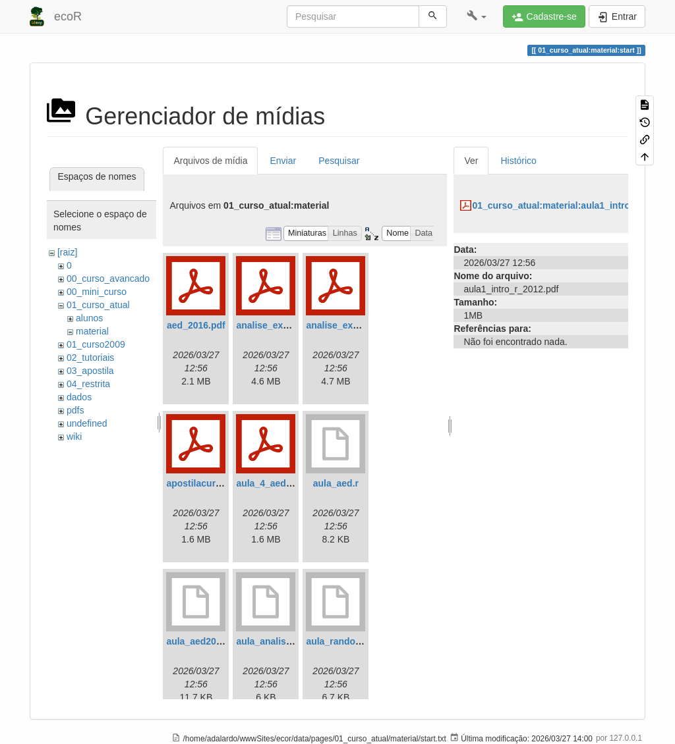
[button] (477, 16)
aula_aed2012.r (199, 641)
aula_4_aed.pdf (269, 483)
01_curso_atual (98, 305)
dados (79, 397)
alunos (89, 318)
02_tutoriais (90, 357)
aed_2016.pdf (196, 325)
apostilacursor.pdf (206, 483)
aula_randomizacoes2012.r (364, 641)
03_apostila (90, 370)
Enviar (283, 160)
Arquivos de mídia (210, 160)
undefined (87, 423)
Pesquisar (338, 160)
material (92, 331)
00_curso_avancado (108, 278)
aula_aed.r (336, 483)
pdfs (75, 410)
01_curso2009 (96, 344)
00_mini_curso (97, 291)
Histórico (518, 160)
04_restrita (88, 384)
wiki (74, 436)
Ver (471, 160)
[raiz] (67, 252)
